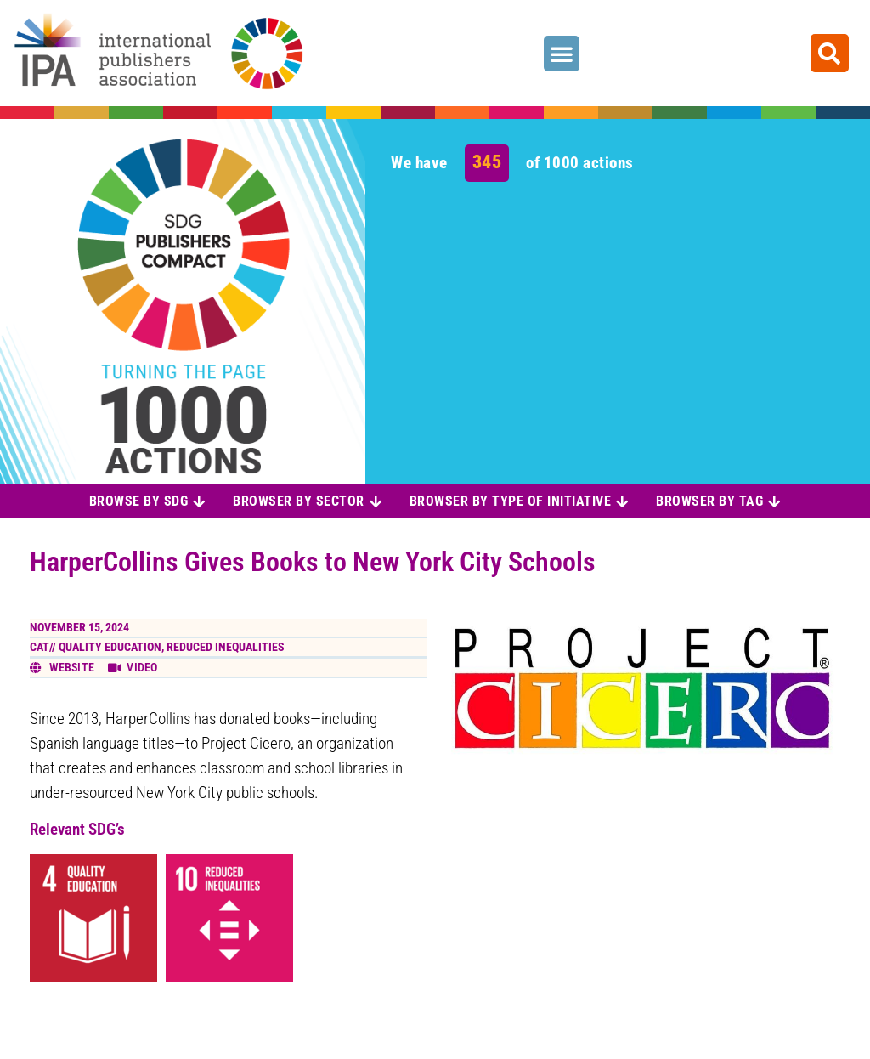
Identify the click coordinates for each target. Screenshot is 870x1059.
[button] (561, 53)
